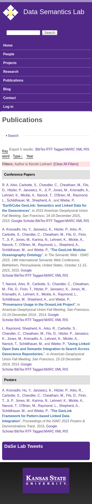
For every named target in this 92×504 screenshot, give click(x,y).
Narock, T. (44, 195)
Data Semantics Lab (53, 12)
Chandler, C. (48, 185)
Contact (9, 98)
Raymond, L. (47, 245)
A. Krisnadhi (11, 229)
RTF (49, 149)
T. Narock (9, 284)
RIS (86, 149)
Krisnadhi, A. (79, 190)
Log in (8, 106)
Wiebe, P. (67, 200)
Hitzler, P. (14, 190)
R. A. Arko (9, 185)
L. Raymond (11, 328)
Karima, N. (40, 239)
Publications (13, 80)
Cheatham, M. (70, 185)
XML (79, 149)
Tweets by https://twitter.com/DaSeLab (33, 455)
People (8, 54)
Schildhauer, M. (18, 200)
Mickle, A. (28, 195)
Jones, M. (60, 190)
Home (8, 45)
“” (38, 304)
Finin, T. (26, 289)
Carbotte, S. (28, 185)
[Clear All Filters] (66, 164)
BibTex (40, 149)
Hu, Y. (26, 229)
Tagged (59, 149)
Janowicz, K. (32, 190)
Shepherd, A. (42, 200)
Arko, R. (76, 229)
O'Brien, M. (62, 195)
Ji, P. (48, 190)
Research (10, 71)
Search (13, 135)
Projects (10, 63)
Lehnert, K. (10, 195)
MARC (70, 149)
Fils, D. (71, 234)
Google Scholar (23, 221)
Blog (7, 89)
